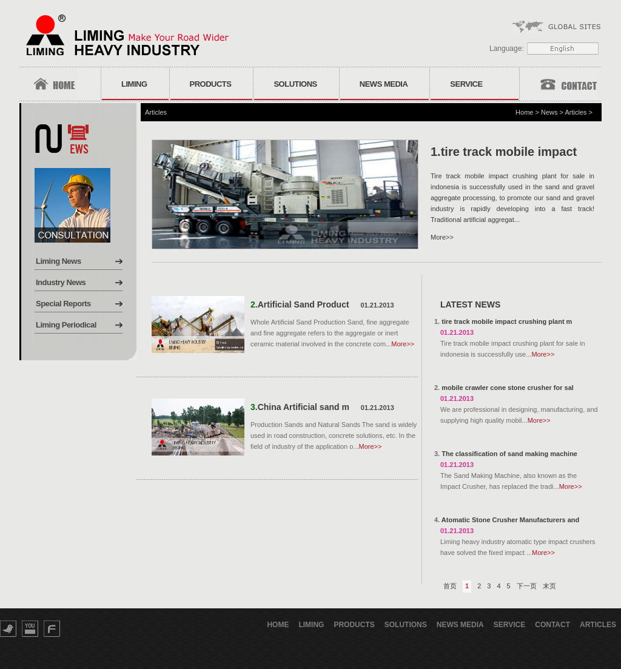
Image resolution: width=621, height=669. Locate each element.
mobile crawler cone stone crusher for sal (507, 387)
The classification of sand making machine (509, 453)
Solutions (295, 84)
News (549, 112)
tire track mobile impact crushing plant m (506, 321)
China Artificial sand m (303, 407)
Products (211, 84)
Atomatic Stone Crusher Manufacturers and (510, 519)
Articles (575, 112)
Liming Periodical (66, 324)
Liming (134, 84)
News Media (384, 84)
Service (466, 84)
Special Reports (63, 303)
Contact (552, 624)
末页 (549, 586)
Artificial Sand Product (303, 304)
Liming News (58, 261)
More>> (442, 237)
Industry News (61, 282)
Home (524, 112)
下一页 (527, 586)
